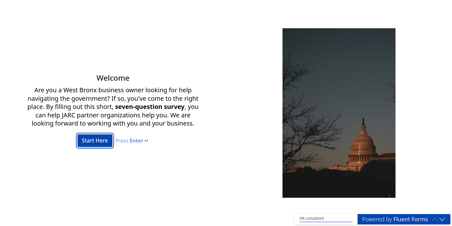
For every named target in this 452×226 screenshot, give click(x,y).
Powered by (395, 219)
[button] (442, 219)
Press (132, 140)
